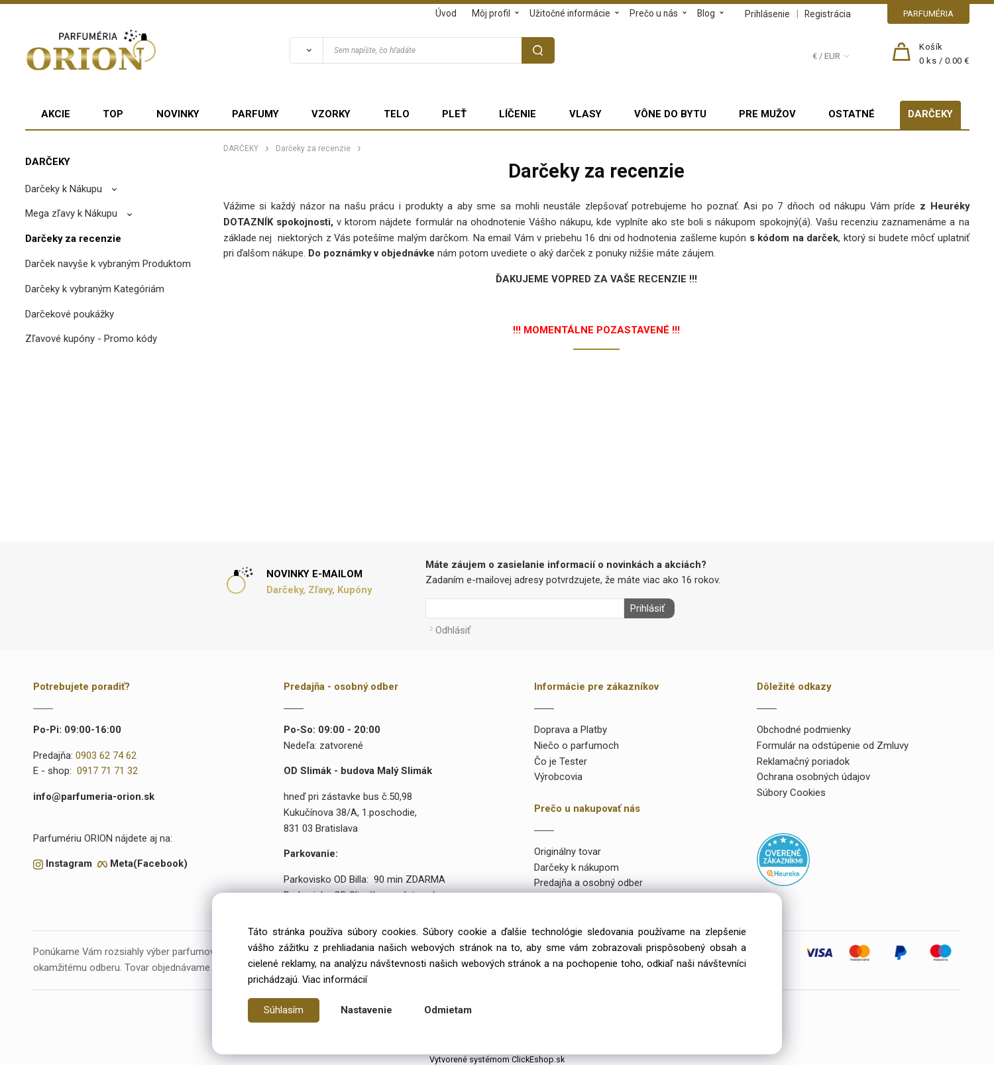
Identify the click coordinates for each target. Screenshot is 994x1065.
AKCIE (55, 114)
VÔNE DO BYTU (670, 114)
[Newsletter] (524, 608)
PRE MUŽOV (767, 114)
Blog (706, 13)
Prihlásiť (645, 608)
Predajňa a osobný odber (588, 881)
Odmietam (448, 1010)
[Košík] (944, 54)
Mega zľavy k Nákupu (71, 213)
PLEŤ (454, 114)
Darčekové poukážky (69, 314)
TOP (113, 114)
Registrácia (827, 14)
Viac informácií (334, 979)
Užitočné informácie (569, 13)
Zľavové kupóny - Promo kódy (91, 339)
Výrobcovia (558, 775)
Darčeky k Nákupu (63, 189)
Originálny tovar (567, 849)
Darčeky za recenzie (73, 239)
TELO (397, 114)
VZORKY (331, 114)
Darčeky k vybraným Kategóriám (94, 289)
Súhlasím (284, 1010)
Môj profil (491, 13)
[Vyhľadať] (306, 50)
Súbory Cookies (791, 791)
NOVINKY (177, 114)
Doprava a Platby (570, 727)
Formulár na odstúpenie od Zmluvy (833, 743)
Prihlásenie (767, 14)
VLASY (585, 114)
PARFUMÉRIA (928, 14)
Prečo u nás (654, 13)
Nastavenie (366, 1010)
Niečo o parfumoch (576, 743)
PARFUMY (255, 114)
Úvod (446, 13)
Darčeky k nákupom (576, 865)
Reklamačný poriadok (803, 759)
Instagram (69, 862)
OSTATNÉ (851, 114)
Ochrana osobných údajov (813, 775)
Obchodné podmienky (804, 727)
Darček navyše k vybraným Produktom (108, 264)
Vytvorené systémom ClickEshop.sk (497, 1057)
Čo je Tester (560, 759)
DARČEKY (930, 114)
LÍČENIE (517, 114)
